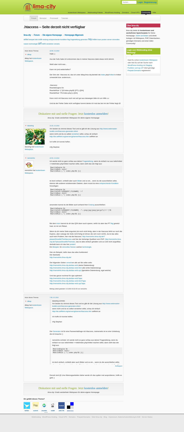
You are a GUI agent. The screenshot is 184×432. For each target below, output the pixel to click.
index (94, 39)
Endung (91, 207)
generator (84, 39)
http (90, 39)
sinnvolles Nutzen (69, 251)
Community (146, 12)
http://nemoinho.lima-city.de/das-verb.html (66, 272)
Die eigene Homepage (52, 35)
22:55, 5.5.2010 (54, 158)
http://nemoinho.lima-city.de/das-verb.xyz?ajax (67, 288)
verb (44, 44)
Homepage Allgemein (74, 35)
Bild (78, 182)
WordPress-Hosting (112, 12)
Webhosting (36, 421)
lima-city (27, 35)
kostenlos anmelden (96, 113)
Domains (125, 12)
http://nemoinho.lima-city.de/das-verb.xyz (65, 275)
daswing (30, 126)
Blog (105, 421)
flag (68, 39)
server (109, 39)
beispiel (31, 39)
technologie (33, 44)
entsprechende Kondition (108, 184)
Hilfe (154, 12)
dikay (29, 54)
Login (140, 2)
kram (99, 39)
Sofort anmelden (142, 36)
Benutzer (43, 18)
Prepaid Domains (134, 70)
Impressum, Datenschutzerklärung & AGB (124, 421)
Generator (57, 336)
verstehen (50, 44)
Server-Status (147, 421)
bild (36, 39)
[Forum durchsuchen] (129, 2)
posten (104, 39)
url (40, 43)
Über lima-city (97, 421)
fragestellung (75, 39)
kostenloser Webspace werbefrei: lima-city (49, 7)
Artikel (111, 75)
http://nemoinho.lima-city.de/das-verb (64, 269)
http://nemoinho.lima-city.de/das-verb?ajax (66, 283)
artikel (26, 39)
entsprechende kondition (58, 39)
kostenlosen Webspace (148, 60)
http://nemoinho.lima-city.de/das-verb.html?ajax (68, 285)
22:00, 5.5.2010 (54, 51)
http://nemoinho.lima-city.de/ (60, 262)
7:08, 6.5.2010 (54, 301)
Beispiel (56, 251)
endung (45, 39)
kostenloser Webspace (76, 12)
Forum (33, 18)
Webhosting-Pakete (95, 12)
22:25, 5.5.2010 (54, 125)
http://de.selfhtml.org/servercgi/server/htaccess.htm (69, 136)
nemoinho (31, 158)
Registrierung (150, 2)
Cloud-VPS (135, 12)
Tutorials (64, 18)
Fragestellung (88, 161)
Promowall (54, 18)
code (40, 39)
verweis (57, 44)
